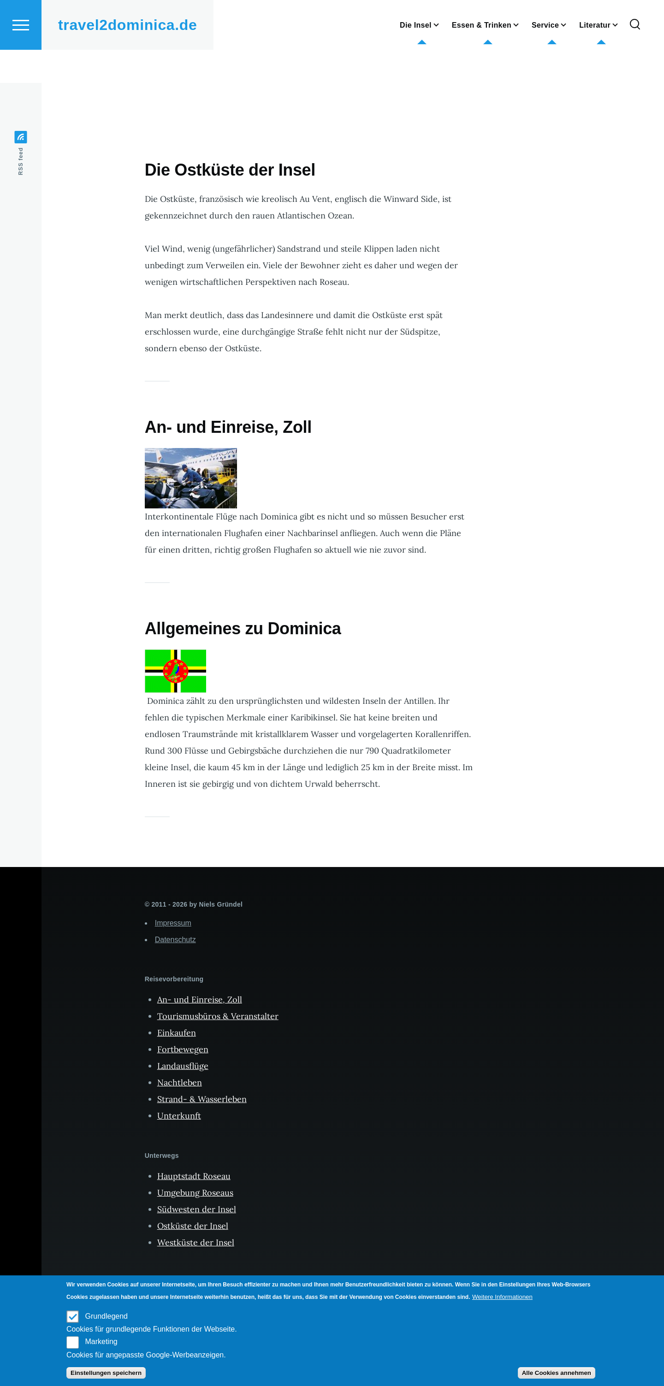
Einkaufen (176, 1033)
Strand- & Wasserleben (202, 1099)
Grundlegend (106, 1316)
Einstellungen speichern (106, 1372)
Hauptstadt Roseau (194, 1176)
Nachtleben (179, 1083)
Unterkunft (179, 1116)
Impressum (173, 923)
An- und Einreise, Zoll (199, 1000)
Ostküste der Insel (192, 1226)
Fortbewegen (182, 1049)
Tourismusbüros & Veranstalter (218, 1016)
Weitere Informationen (502, 1296)
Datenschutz (175, 940)
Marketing (101, 1341)
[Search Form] (634, 58)
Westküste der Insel (195, 1243)
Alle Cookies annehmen (556, 1372)
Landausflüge (182, 1066)
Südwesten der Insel (196, 1209)
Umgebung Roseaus (195, 1193)
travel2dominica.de (127, 58)
